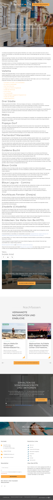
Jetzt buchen (32, 460)
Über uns (32, 445)
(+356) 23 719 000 (7, 451)
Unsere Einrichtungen (34, 449)
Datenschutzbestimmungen (23, 405)
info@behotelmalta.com (8, 454)
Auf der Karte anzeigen (8, 457)
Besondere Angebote (34, 451)
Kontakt (31, 458)
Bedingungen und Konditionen (30, 497)
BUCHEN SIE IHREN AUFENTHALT (40, 4)
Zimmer (31, 447)
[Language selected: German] (27, 4)
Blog (31, 455)
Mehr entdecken (26, 33)
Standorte (32, 453)
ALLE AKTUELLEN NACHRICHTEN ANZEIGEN (26, 362)
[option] (44, 498)
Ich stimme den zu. (20, 406)
